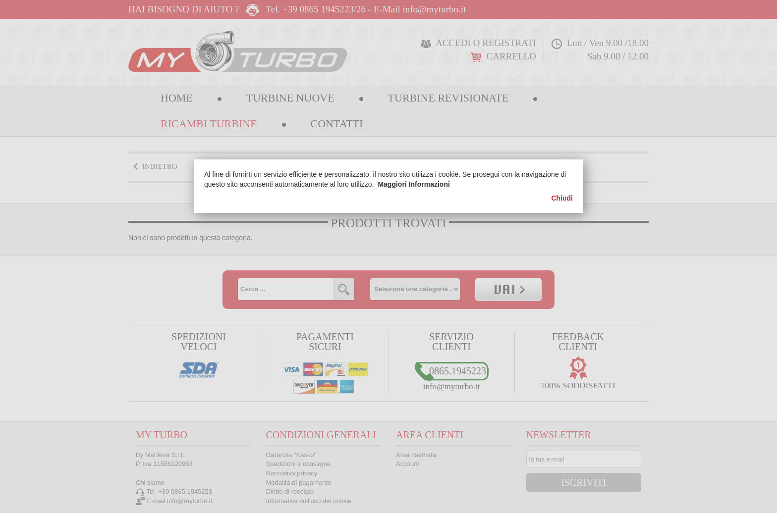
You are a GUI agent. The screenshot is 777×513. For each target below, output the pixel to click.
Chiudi (562, 198)
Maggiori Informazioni (413, 184)
